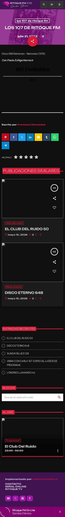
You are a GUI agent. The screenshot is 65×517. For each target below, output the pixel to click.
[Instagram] (23, 498)
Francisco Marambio (31, 124)
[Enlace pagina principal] (17, 5)
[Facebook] (30, 498)
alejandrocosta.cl (45, 479)
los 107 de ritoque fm (32, 20)
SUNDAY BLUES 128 (18, 353)
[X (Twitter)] (15, 498)
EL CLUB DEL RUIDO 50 (20, 338)
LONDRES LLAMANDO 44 (21, 372)
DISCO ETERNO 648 (18, 345)
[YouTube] (8, 498)
